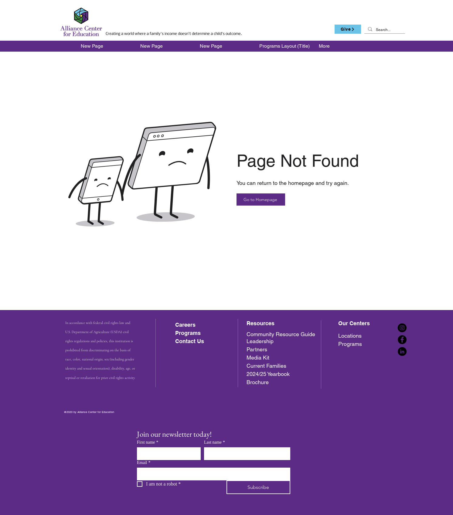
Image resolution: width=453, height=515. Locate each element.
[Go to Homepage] (261, 199)
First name (147, 442)
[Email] (212, 474)
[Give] (348, 29)
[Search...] (384, 30)
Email (143, 462)
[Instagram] (402, 327)
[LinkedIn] (402, 351)
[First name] (167, 453)
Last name (214, 442)
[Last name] (245, 453)
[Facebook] (402, 339)
